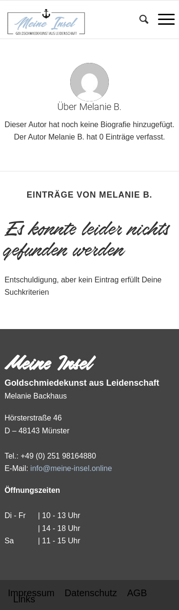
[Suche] (139, 19)
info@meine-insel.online (71, 468)
